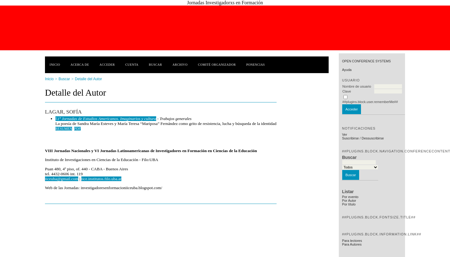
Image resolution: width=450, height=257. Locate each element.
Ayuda (346, 70)
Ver (344, 134)
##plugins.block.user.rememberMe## (370, 102)
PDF (77, 129)
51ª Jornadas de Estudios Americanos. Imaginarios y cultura (105, 118)
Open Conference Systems (366, 61)
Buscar (155, 64)
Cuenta (132, 64)
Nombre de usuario (356, 86)
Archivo (180, 64)
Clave (346, 91)
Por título (348, 204)
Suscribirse (350, 138)
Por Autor (349, 200)
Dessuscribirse (373, 138)
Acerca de (80, 64)
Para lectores (352, 240)
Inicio (55, 64)
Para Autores (352, 244)
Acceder (107, 64)
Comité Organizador (217, 64)
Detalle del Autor (88, 79)
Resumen (63, 129)
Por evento (350, 197)
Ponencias (255, 64)
